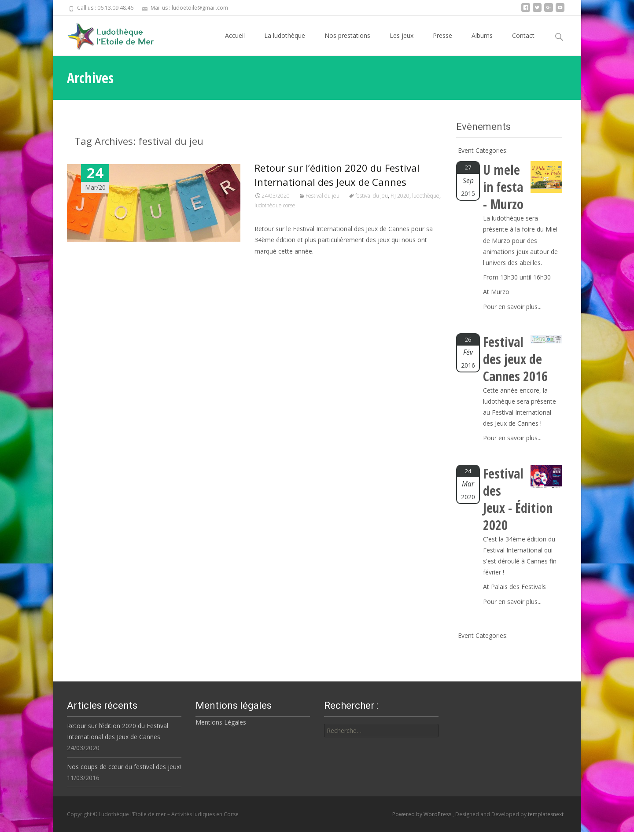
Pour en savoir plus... (512, 306)
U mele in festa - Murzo (503, 187)
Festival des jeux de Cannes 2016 (515, 359)
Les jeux (401, 43)
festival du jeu (371, 195)
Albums (482, 43)
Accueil (235, 43)
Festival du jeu (322, 195)
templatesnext (546, 814)
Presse (442, 43)
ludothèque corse (274, 205)
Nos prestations (347, 43)
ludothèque (425, 195)
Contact (523, 43)
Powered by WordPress (422, 814)
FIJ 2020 (400, 195)
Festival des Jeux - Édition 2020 (518, 499)
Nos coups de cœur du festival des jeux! (124, 766)
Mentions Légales (220, 722)
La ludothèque (284, 43)
